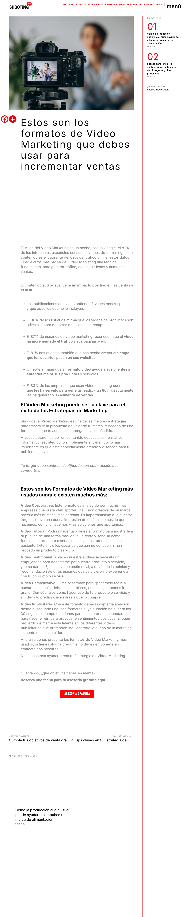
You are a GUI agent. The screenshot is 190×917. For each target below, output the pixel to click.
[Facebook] (4, 119)
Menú (174, 6)
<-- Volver (68, 4)
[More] (12, 119)
